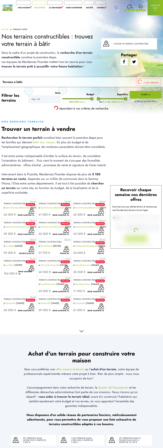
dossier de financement (113, 387)
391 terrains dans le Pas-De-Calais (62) (130, 439)
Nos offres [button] (39, 7)
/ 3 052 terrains (147, 81)
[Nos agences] (141, 7)
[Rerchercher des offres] (44, 99)
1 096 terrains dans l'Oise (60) (81, 439)
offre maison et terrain (70, 369)
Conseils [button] (102, 7)
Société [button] (89, 7)
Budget (90, 94)
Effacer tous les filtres (146, 101)
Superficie (122, 94)
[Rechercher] (116, 8)
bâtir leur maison (44, 142)
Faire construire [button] (74, 7)
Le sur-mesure (56, 7)
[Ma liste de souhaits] (130, 7)
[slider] (92, 98)
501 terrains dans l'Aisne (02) (32, 439)
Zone (57, 93)
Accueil (5, 29)
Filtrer (145, 94)
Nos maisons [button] (25, 7)
